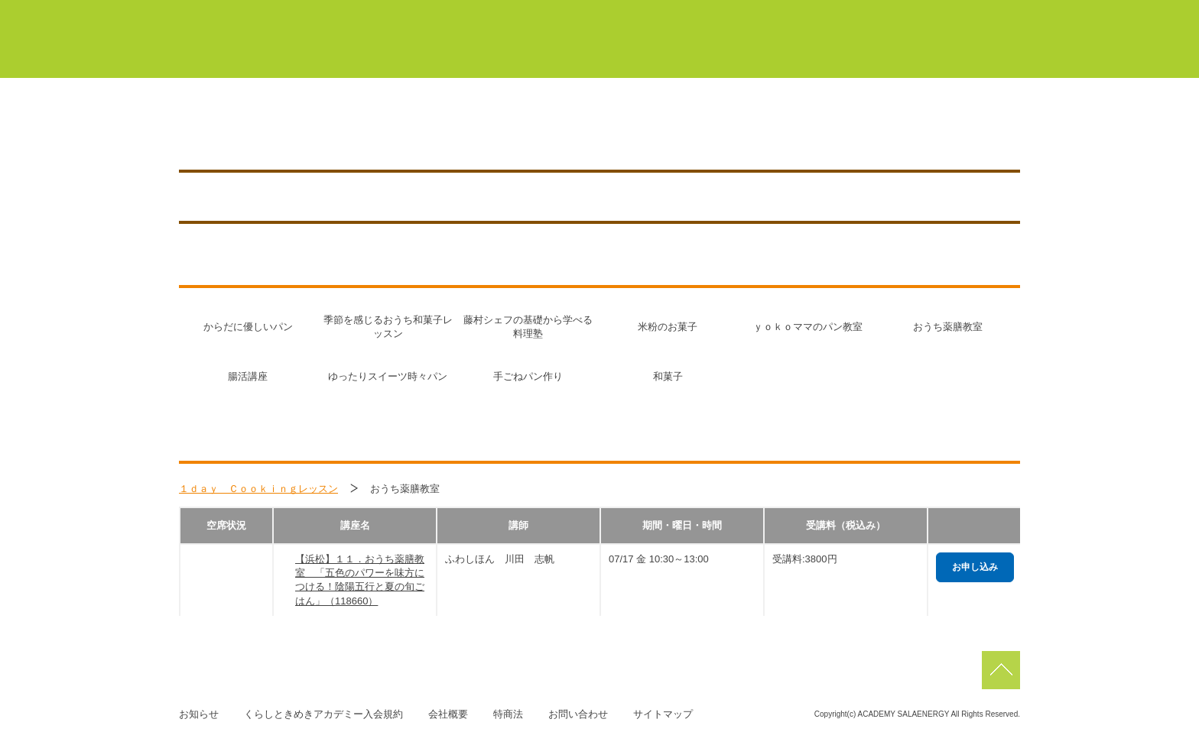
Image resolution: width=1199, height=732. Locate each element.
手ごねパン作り (528, 376)
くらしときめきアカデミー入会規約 (323, 714)
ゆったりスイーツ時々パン (387, 376)
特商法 (508, 714)
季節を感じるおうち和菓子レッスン (388, 326)
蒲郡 (709, 14)
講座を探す (719, 131)
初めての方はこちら (640, 53)
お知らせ (949, 131)
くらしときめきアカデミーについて (458, 53)
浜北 (775, 14)
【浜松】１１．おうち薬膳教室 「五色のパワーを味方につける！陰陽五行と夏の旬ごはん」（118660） (359, 580)
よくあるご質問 (961, 53)
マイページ (546, 14)
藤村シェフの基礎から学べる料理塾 (528, 326)
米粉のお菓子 (667, 326)
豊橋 (641, 14)
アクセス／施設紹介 (837, 131)
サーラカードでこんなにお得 (806, 53)
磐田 (989, 14)
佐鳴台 (916, 14)
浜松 (843, 14)
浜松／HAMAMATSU (320, 131)
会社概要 (448, 714)
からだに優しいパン (248, 326)
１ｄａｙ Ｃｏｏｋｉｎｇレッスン (258, 488)
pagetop (1001, 670)
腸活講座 (248, 376)
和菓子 (668, 376)
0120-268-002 (559, 131)
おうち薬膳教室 (948, 326)
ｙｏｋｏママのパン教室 (808, 326)
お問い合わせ (578, 714)
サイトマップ (663, 714)
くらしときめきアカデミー (248, 38)
